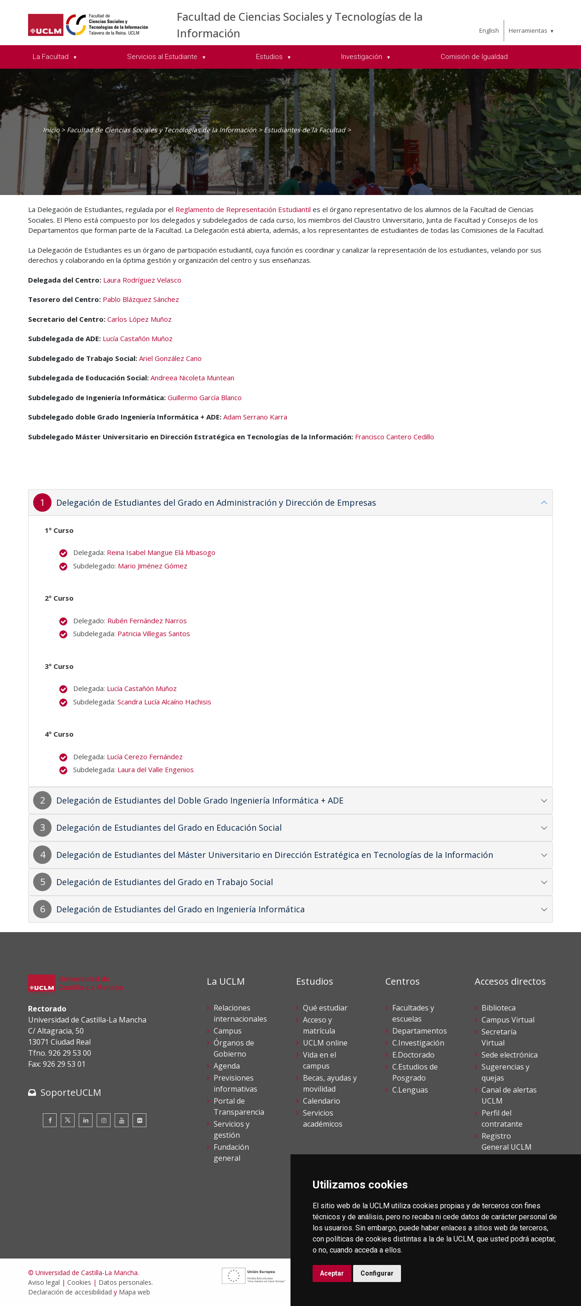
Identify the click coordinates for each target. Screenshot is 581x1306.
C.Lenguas (410, 1090)
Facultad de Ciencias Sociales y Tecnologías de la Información (161, 129)
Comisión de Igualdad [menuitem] (474, 57)
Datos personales (125, 1282)
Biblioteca (499, 1008)
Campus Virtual (508, 1020)
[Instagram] (103, 1120)
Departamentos (419, 1031)
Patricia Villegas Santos (154, 633)
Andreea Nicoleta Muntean (192, 377)
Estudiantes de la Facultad (304, 129)
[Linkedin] (86, 1120)
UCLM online (325, 1043)
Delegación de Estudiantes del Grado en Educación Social (169, 827)
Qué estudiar (325, 1008)
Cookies (79, 1282)
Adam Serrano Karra (255, 416)
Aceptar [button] (332, 1273)
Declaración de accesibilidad (70, 1292)
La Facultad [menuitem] (51, 57)
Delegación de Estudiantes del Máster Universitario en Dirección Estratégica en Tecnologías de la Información (274, 854)
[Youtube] (121, 1120)
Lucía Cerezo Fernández (145, 756)
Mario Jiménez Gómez (152, 565)
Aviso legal (44, 1282)
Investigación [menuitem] (362, 57)
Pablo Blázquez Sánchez (141, 299)
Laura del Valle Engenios (155, 769)
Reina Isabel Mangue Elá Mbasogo (161, 552)
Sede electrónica (510, 1055)
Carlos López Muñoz (139, 319)
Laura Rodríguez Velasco (142, 279)
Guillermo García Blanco (205, 397)
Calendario (321, 1101)
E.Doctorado (413, 1055)
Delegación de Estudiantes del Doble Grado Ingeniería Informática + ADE (199, 800)
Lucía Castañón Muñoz (138, 338)
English (489, 30)
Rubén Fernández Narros (147, 620)
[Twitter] (68, 1120)
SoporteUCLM (71, 1092)
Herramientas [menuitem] (528, 30)
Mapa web (134, 1292)
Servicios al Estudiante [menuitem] (163, 57)
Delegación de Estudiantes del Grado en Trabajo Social (164, 881)
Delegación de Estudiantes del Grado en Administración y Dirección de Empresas (216, 502)
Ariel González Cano (170, 358)
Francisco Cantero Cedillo (394, 436)
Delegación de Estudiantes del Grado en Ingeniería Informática (180, 909)
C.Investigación (418, 1043)
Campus (228, 1031)
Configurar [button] (377, 1273)
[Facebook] (50, 1120)
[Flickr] (139, 1120)
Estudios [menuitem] (270, 57)
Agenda (227, 1066)
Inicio (51, 129)
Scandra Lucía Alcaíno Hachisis (164, 701)
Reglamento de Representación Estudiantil (243, 209)
